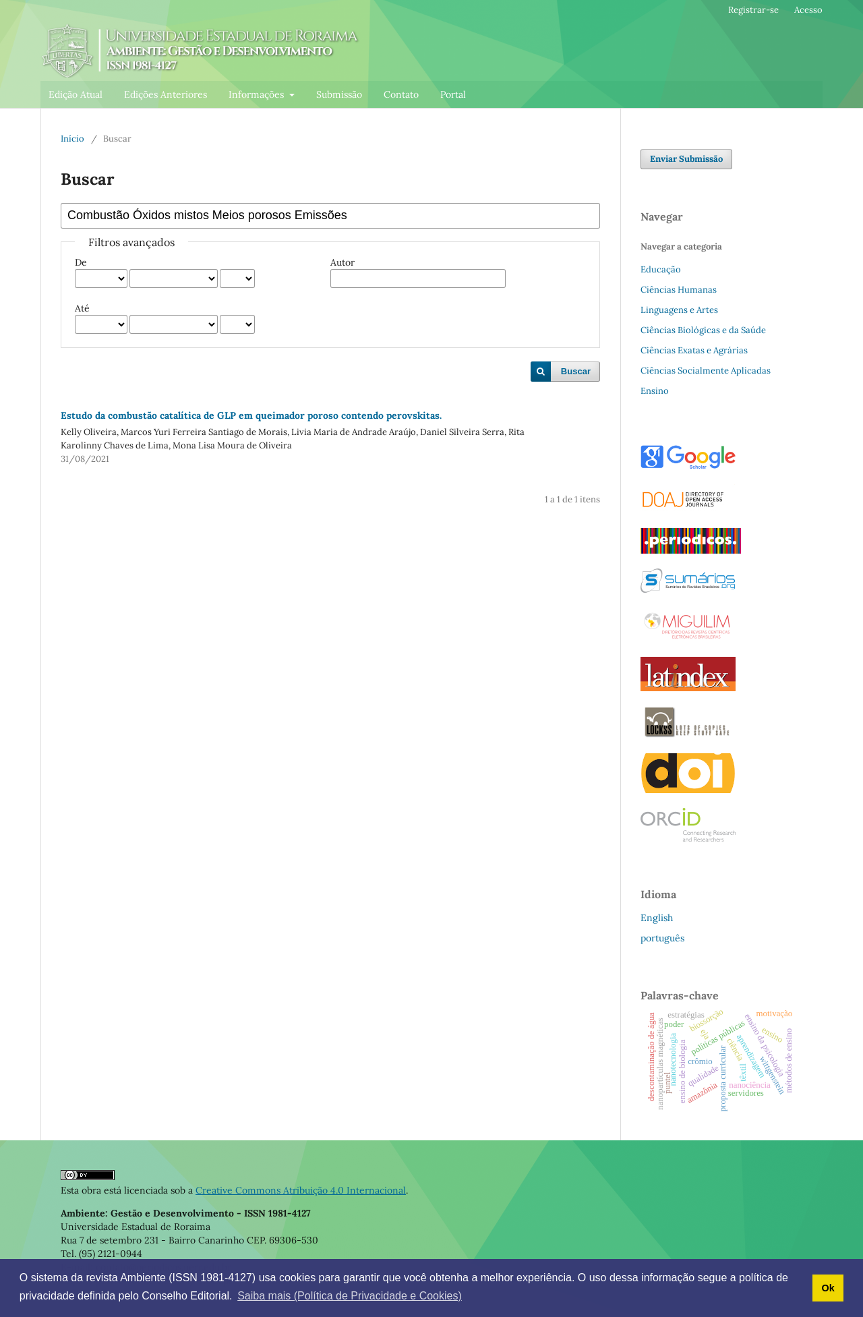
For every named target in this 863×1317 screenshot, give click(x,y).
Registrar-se (753, 10)
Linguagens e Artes (679, 310)
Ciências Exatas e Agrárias (694, 350)
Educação (661, 269)
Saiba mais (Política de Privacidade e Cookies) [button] (349, 1295)
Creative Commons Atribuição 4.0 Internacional (301, 1190)
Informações (258, 94)
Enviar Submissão (686, 159)
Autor (342, 262)
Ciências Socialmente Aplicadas (706, 370)
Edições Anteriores (165, 94)
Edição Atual (75, 94)
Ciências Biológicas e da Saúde (703, 330)
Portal (453, 94)
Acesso (808, 10)
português (662, 938)
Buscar (576, 371)
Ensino (655, 391)
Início (72, 138)
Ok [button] (827, 1288)
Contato (401, 94)
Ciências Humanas (679, 289)
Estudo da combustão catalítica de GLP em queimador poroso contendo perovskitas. (251, 415)
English (657, 918)
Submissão (339, 94)
